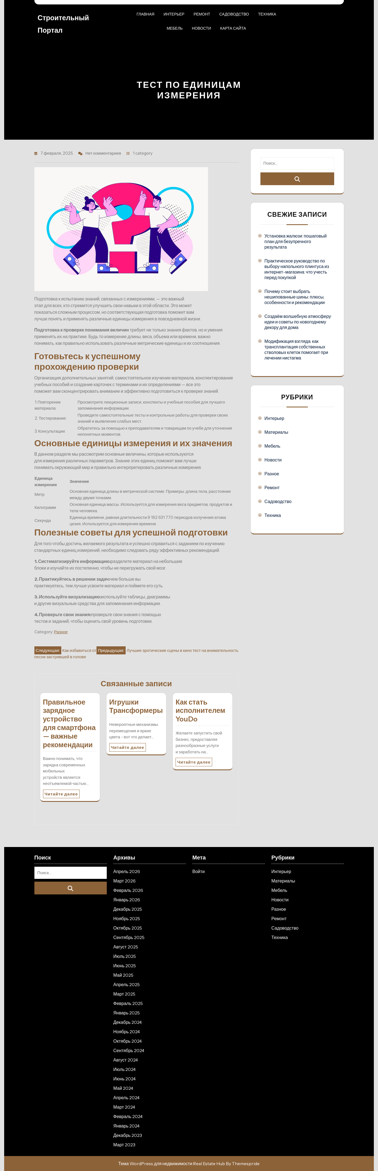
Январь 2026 (126, 899)
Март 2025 (124, 994)
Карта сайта (233, 28)
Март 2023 (124, 1144)
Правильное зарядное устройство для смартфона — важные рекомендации (69, 723)
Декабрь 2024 (127, 1022)
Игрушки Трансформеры (136, 706)
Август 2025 (125, 947)
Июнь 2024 (124, 1078)
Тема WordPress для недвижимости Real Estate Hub (171, 1163)
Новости (201, 28)
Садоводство (234, 14)
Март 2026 (124, 881)
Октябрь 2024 (127, 1041)
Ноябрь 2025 (126, 918)
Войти (198, 871)
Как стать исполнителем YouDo (200, 710)
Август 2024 (125, 1060)
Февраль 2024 (128, 1116)
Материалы (276, 432)
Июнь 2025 (124, 965)
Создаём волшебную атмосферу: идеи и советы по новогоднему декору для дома (298, 321)
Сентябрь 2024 (128, 1050)
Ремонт (202, 14)
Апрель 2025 (126, 984)
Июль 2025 (124, 956)
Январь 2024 (126, 1126)
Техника (267, 14)
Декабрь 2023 (127, 1135)
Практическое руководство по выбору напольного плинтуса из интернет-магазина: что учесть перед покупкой (297, 269)
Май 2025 (123, 975)
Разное (61, 631)
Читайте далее (61, 794)
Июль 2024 (124, 1069)
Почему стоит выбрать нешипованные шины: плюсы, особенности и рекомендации (295, 297)
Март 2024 (124, 1107)
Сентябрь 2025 (129, 937)
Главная (145, 14)
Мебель (175, 28)
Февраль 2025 (128, 1003)
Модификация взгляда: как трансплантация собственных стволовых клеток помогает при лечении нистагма (296, 349)
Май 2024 (123, 1088)
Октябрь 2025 (127, 928)
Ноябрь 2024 (126, 1031)
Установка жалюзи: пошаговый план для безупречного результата (296, 241)
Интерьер (174, 14)
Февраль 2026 (128, 890)
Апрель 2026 (126, 871)
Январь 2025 (126, 1013)
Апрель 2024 (126, 1097)
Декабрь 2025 (127, 909)
